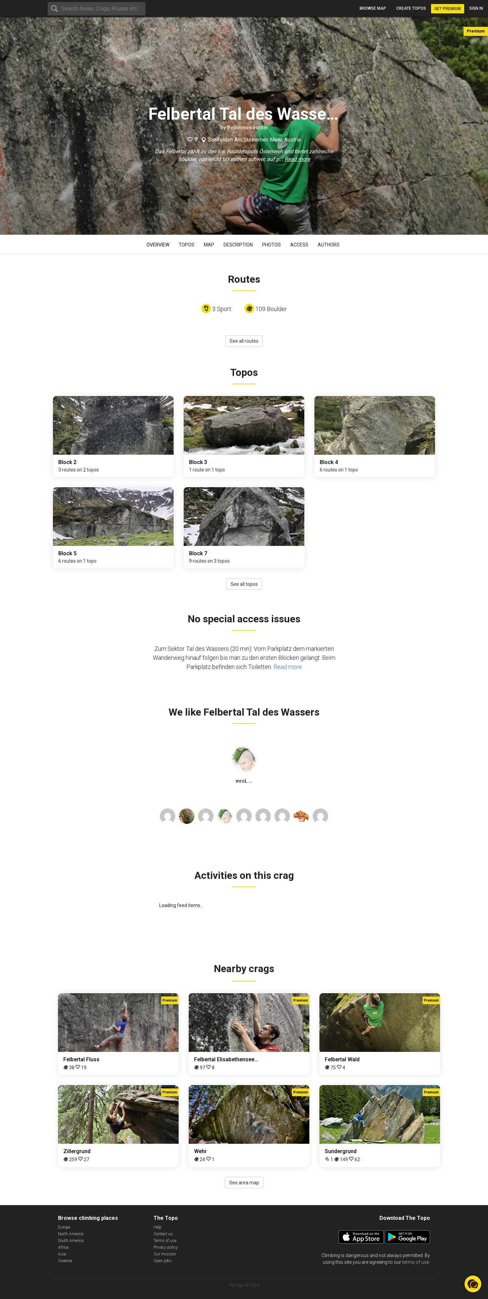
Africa (63, 1247)
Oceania (65, 1260)
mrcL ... (244, 781)
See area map (244, 1182)
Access (299, 244)
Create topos (411, 8)
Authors (329, 244)
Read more (297, 159)
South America (71, 1240)
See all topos (244, 584)
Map (209, 244)
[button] (473, 1284)
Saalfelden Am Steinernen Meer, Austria (254, 140)
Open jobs (163, 1260)
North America (70, 1234)
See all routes (244, 341)
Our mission (165, 1254)
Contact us (163, 1234)
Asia (62, 1254)
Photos (271, 244)
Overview (157, 244)
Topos (186, 244)
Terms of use (165, 1240)
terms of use (415, 1262)
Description (238, 244)
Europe (64, 1227)
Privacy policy (166, 1247)
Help (158, 1227)
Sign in (476, 8)
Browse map (373, 8)
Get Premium (447, 8)
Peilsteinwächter (247, 127)
